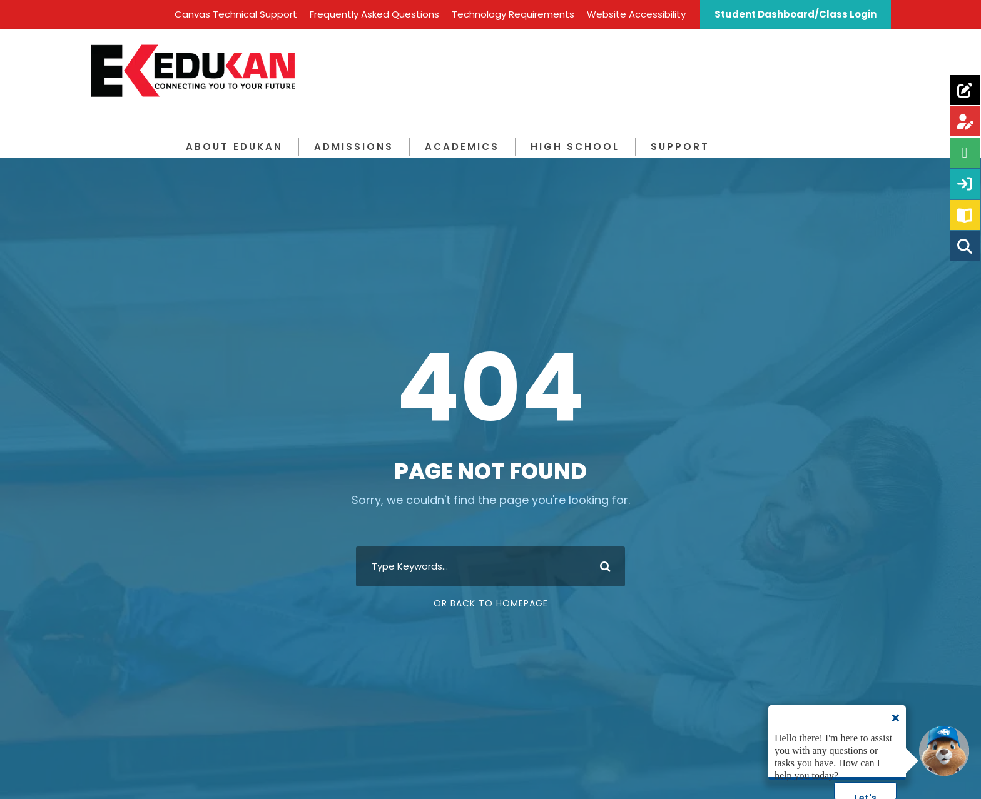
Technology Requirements (513, 14)
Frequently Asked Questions (374, 14)
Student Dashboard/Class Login (795, 14)
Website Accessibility (636, 14)
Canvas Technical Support (236, 14)
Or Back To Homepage (491, 603)
